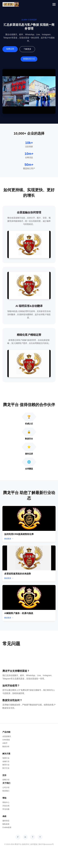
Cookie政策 (6, 827)
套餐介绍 (5, 780)
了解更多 (27, 49)
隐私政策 (5, 824)
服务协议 (5, 821)
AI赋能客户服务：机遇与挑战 (18, 613)
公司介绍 (5, 787)
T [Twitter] (32, 837)
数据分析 (5, 746)
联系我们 (5, 791)
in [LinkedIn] (25, 837)
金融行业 (5, 761)
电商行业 (5, 758)
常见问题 (5, 809)
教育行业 (5, 765)
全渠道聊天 (6, 736)
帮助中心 (5, 802)
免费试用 (10, 49)
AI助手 (4, 743)
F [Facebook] (18, 837)
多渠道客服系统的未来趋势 (17, 573)
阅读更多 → (8, 539)
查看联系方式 (29, 59)
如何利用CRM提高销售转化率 (19, 534)
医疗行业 (5, 768)
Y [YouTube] (40, 837)
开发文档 (5, 806)
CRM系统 (6, 740)
